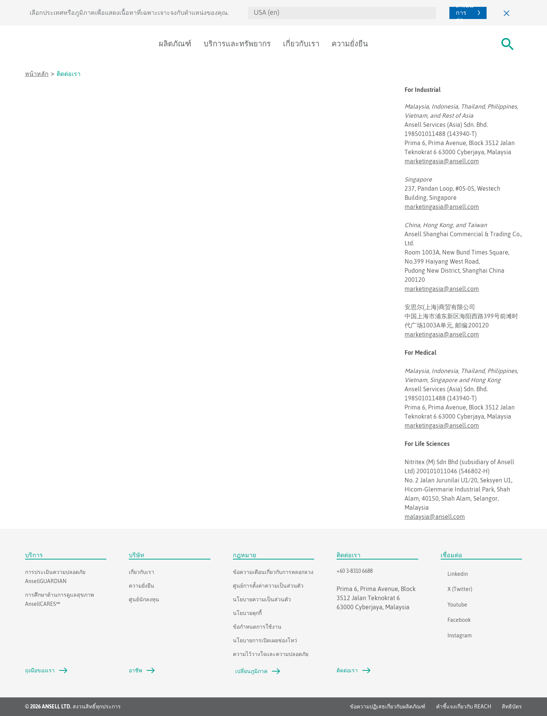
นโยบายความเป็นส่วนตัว (262, 599)
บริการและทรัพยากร (237, 43)
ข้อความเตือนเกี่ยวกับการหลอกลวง (273, 572)
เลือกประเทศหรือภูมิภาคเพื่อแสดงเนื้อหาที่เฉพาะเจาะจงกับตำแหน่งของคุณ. (129, 12)
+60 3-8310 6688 (355, 571)
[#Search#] (507, 44)
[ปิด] (507, 12)
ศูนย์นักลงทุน (144, 599)
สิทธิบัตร (512, 706)
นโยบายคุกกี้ (247, 613)
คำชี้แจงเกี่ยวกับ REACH (463, 706)
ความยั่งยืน (350, 43)
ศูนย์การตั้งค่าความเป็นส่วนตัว (268, 586)
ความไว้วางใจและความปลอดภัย (270, 654)
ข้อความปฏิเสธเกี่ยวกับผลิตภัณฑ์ (387, 706)
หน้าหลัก (37, 73)
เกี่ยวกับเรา (301, 43)
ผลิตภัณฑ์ (175, 43)
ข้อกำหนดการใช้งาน (257, 627)
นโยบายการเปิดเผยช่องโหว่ (265, 640)
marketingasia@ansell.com (442, 161)
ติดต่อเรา (69, 73)
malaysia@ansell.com (435, 516)
